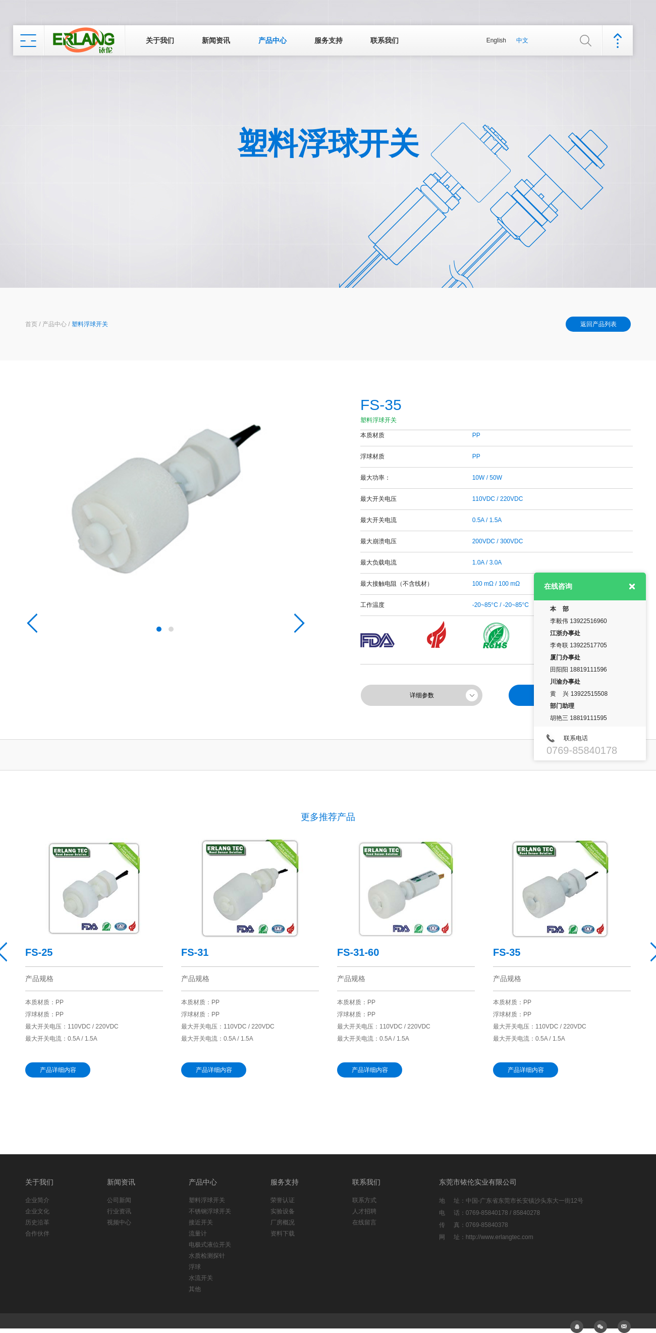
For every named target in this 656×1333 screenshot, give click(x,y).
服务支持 (328, 40)
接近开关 (201, 1222)
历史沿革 (37, 1222)
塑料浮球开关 (90, 324)
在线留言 (364, 1222)
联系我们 (384, 40)
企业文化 (37, 1211)
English (496, 40)
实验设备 (282, 1211)
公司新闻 (119, 1200)
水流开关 (201, 1277)
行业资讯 (119, 1211)
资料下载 (282, 1233)
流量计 (198, 1233)
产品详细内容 (58, 1069)
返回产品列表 (598, 324)
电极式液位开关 (210, 1244)
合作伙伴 (37, 1233)
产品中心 (272, 40)
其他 (195, 1289)
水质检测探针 (207, 1255)
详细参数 (422, 695)
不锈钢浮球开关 (210, 1211)
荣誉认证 (282, 1200)
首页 (31, 324)
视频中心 (119, 1222)
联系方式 (364, 1200)
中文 (522, 40)
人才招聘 (364, 1211)
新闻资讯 (216, 40)
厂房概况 (282, 1222)
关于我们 (160, 40)
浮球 (195, 1266)
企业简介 (37, 1200)
